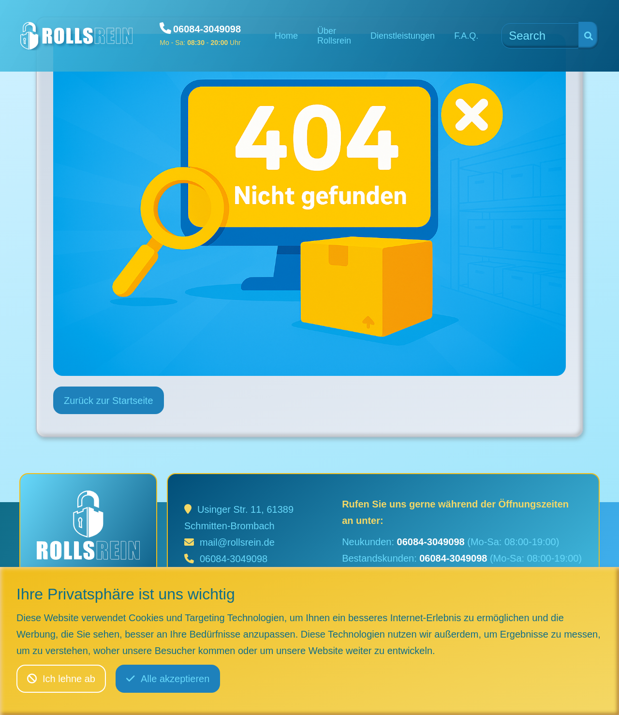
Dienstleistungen (402, 36)
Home (286, 36)
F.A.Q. (466, 36)
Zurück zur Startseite (108, 400)
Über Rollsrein (334, 35)
